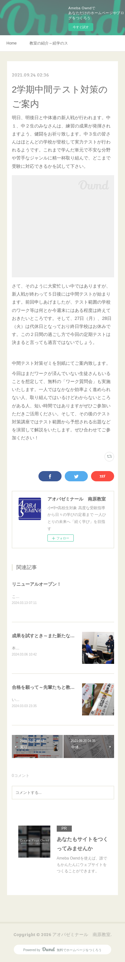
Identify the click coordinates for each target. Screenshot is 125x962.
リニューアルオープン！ (36, 584)
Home (11, 43)
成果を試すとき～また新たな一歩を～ (50, 636)
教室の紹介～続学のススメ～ (48, 43)
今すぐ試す (81, 27)
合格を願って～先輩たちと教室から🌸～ (53, 688)
